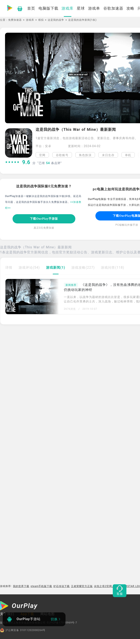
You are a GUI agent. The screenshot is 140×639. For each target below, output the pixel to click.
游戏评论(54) (29, 268)
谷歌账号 (62, 155)
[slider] (12, 162)
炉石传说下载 (61, 586)
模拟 (41, 19)
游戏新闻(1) (55, 268)
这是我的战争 (56, 19)
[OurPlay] (19, 606)
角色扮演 (85, 155)
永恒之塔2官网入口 (105, 586)
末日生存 (108, 155)
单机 (128, 155)
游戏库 (30, 19)
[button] (137, 154)
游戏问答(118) (112, 268)
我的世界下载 (21, 586)
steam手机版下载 (41, 586)
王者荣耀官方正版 (82, 586)
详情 (8, 268)
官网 (42, 155)
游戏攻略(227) (83, 268)
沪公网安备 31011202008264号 (22, 630)
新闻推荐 (71, 285)
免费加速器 (15, 19)
